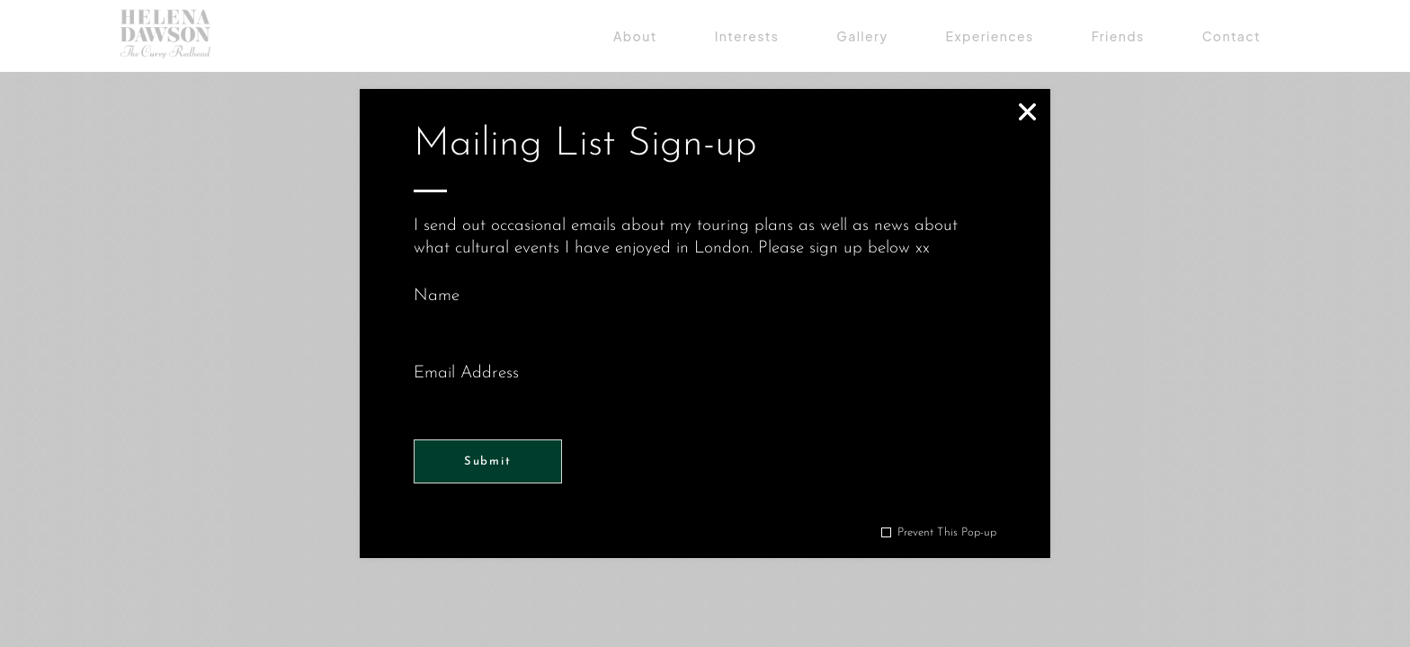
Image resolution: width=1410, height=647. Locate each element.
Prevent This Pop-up (946, 532)
